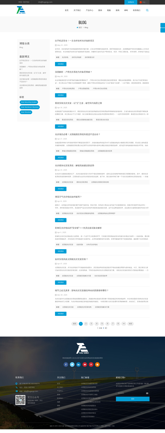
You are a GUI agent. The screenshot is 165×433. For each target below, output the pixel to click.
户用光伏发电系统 (68, 89)
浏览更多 (61, 64)
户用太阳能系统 (83, 89)
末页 (130, 327)
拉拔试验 (80, 247)
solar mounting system (29, 102)
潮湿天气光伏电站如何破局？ (68, 198)
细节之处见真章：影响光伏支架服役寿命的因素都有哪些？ (82, 293)
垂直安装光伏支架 (102, 120)
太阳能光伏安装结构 (84, 310)
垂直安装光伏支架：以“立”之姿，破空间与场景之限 (32, 74)
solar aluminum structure (29, 107)
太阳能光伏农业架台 (88, 420)
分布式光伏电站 (92, 247)
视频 (109, 10)
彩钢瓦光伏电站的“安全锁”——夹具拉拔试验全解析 (78, 230)
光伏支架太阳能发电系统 (85, 215)
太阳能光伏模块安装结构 (100, 183)
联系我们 (136, 10)
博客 (58, 409)
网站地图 (108, 430)
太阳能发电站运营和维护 (106, 215)
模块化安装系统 (82, 183)
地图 (58, 405)
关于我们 (77, 10)
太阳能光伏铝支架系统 (88, 391)
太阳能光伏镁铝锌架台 (88, 417)
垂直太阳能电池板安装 (85, 120)
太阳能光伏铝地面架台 (88, 409)
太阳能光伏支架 (67, 183)
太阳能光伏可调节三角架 (89, 398)
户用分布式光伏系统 (100, 89)
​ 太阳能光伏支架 (68, 310)
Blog (21, 47)
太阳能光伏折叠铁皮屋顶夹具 (90, 405)
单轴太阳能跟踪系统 (69, 152)
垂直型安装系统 (67, 120)
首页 (67, 10)
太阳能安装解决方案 (84, 278)
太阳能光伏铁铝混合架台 (89, 413)
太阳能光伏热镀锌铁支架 (89, 387)
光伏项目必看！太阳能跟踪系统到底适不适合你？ (33, 80)
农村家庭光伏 (89, 57)
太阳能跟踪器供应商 (105, 152)
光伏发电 (65, 57)
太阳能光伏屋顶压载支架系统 (90, 402)
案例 (100, 10)
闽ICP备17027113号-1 (93, 430)
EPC (126, 10)
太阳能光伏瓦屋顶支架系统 (90, 394)
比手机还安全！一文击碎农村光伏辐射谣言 (33, 61)
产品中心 (89, 10)
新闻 (117, 10)
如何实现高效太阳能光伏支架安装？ (71, 262)
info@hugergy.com (45, 2)
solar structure (26, 112)
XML (113, 430)
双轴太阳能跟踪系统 (87, 152)
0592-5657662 (23, 2)
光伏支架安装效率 (100, 278)
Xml (58, 413)
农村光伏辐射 (76, 57)
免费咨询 (131, 2)
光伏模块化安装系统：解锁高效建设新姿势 (33, 86)
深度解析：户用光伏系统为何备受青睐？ (32, 68)
